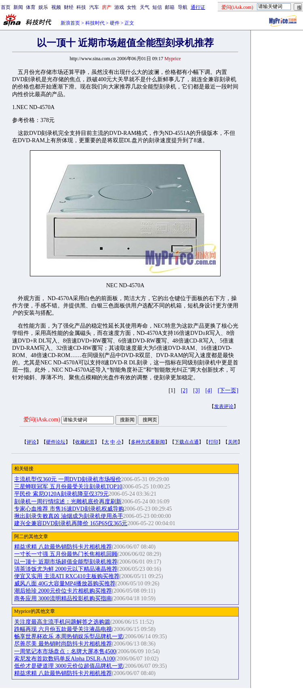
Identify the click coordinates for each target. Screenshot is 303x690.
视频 (56, 7)
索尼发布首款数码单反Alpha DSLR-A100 (64, 659)
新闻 (18, 7)
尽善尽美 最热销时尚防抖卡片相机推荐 (63, 644)
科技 (81, 7)
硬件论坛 (55, 442)
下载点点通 (187, 442)
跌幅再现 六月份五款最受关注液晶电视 (63, 629)
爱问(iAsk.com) (41, 420)
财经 (69, 7)
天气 (144, 7)
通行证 (198, 7)
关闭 (233, 442)
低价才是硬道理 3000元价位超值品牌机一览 (68, 666)
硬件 (115, 23)
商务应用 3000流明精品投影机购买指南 (63, 598)
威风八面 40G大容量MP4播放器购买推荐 (65, 584)
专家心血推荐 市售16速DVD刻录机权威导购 (69, 509)
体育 (31, 7)
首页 (6, 7)
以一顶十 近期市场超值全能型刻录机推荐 (66, 562)
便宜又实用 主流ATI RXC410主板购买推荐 (67, 576)
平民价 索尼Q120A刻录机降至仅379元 (61, 494)
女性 (132, 7)
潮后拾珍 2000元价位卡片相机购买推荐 (63, 591)
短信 (157, 7)
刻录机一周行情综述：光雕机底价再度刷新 (68, 502)
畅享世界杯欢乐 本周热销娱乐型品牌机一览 (68, 636)
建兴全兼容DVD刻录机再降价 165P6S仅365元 (70, 523)
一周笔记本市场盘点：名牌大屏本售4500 (65, 651)
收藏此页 (85, 442)
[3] (196, 390)
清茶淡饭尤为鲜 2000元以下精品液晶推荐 (66, 569)
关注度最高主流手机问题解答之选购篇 (62, 622)
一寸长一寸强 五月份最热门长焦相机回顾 (66, 554)
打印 (213, 442)
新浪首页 (70, 23)
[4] (208, 390)
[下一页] (228, 390)
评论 (31, 442)
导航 (182, 7)
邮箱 (170, 7)
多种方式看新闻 (148, 442)
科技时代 (95, 23)
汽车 (94, 7)
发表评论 (224, 406)
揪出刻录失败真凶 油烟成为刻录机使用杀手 (68, 516)
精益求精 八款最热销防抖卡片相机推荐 (63, 547)
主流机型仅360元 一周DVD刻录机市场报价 (67, 479)
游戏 (119, 7)
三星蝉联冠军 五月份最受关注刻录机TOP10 (68, 487)
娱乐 (43, 7)
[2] (184, 390)
